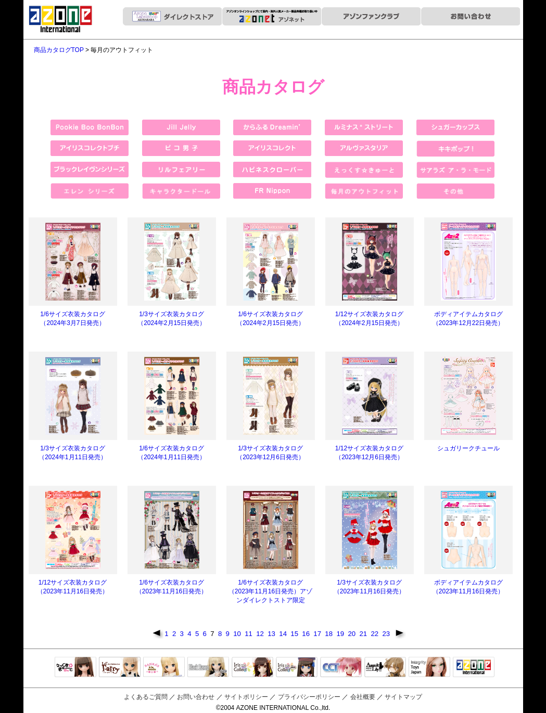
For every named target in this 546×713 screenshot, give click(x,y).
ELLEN (297, 668)
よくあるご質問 (146, 697)
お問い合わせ (195, 697)
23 (386, 634)
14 (283, 634)
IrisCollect (252, 668)
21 (364, 634)
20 (352, 634)
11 (249, 634)
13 (272, 634)
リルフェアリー (120, 668)
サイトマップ (403, 697)
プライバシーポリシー (309, 697)
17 (318, 634)
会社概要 (362, 697)
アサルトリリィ (385, 668)
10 (238, 634)
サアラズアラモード (164, 668)
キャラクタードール (341, 668)
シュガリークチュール (468, 448)
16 (306, 634)
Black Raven (208, 668)
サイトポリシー (246, 697)
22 (375, 634)
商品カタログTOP (59, 50)
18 (329, 634)
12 (260, 634)
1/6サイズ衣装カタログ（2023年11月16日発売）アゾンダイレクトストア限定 (270, 591)
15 (295, 634)
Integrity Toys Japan (429, 668)
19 (341, 634)
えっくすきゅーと (75, 668)
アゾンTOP (473, 668)
